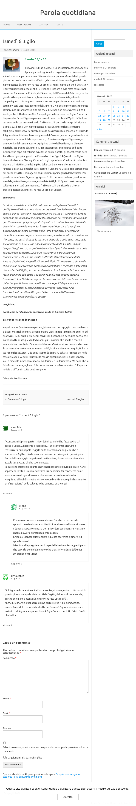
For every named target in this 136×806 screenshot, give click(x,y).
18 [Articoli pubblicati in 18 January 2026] (128, 115)
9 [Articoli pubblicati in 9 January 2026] (118, 111)
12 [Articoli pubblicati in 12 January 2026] (99, 115)
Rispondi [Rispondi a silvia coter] (7, 625)
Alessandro (12, 50)
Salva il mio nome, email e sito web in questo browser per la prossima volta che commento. (46, 749)
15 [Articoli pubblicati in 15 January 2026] (113, 115)
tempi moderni (101, 62)
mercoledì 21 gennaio (105, 67)
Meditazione (24, 24)
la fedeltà (99, 85)
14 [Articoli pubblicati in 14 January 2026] (109, 115)
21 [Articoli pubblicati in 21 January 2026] (109, 120)
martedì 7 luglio (77, 399)
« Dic (100, 129)
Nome (7, 698)
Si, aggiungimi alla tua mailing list (22, 757)
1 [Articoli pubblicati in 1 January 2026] (113, 107)
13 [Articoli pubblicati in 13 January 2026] (104, 115)
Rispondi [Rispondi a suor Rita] (7, 493)
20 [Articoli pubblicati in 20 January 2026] (104, 120)
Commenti (44, 24)
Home (7, 24)
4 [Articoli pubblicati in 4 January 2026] (128, 107)
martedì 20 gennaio (104, 79)
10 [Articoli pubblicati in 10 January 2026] (123, 111)
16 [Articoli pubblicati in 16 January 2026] (118, 115)
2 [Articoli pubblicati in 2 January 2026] (118, 107)
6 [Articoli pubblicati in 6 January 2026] (104, 111)
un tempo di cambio (104, 73)
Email (6, 713)
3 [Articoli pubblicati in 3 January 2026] (123, 107)
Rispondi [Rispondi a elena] (15, 563)
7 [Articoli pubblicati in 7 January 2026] (109, 111)
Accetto (68, 797)
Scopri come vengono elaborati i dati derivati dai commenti (41, 775)
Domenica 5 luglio (16, 399)
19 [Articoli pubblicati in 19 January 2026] (99, 120)
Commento (9, 658)
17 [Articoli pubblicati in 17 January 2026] (123, 115)
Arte (60, 24)
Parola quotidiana (68, 12)
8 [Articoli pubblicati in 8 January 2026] (113, 111)
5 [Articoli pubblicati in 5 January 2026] (99, 111)
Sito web (7, 728)
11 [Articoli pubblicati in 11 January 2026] (128, 111)
